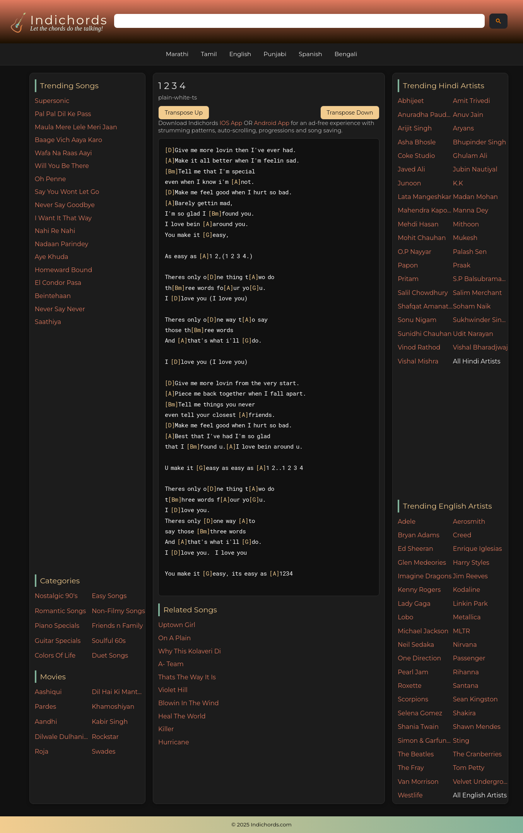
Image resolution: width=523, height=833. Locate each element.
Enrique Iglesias (477, 548)
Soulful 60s (109, 640)
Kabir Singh (110, 721)
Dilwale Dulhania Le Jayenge (61, 736)
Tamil (209, 54)
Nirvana (465, 644)
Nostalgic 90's (56, 596)
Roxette (409, 685)
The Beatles (416, 754)
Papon (408, 265)
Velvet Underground (480, 781)
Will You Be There (62, 166)
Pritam (408, 279)
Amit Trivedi (471, 101)
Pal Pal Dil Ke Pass (63, 114)
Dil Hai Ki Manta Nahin (118, 692)
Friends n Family (117, 625)
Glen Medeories (422, 562)
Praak (461, 265)
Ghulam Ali (470, 155)
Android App (271, 123)
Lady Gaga (414, 603)
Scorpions (413, 699)
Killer (166, 729)
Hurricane (173, 742)
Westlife (410, 795)
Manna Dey (470, 210)
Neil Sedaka (416, 644)
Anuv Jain (468, 114)
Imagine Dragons (424, 576)
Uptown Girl (176, 625)
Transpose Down (350, 112)
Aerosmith (469, 521)
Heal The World (182, 716)
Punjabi (274, 54)
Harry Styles (471, 562)
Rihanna (466, 672)
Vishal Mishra (418, 361)
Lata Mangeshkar (424, 197)
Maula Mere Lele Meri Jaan (76, 127)
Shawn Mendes (477, 726)
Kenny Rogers (419, 589)
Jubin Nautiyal (475, 169)
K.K (458, 183)
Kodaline (466, 589)
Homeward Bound (63, 270)
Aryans (463, 128)
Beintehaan (53, 296)
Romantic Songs (60, 611)
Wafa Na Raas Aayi (63, 153)
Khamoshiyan (113, 706)
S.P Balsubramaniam (480, 279)
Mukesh (465, 238)
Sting (461, 740)
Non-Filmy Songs (118, 611)
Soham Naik (472, 306)
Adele (406, 521)
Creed (462, 535)
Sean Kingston (475, 699)
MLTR (461, 631)
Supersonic (52, 101)
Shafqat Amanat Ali (425, 306)
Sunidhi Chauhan (424, 334)
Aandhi (46, 721)
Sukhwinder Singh (480, 320)
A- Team (171, 664)
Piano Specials (57, 625)
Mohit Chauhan (422, 238)
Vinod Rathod (419, 347)
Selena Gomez (420, 713)
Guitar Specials (58, 640)
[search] (299, 21)
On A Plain (174, 638)
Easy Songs (109, 596)
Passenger (469, 658)
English (240, 54)
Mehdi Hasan (418, 224)
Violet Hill (173, 690)
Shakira (464, 713)
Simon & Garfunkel (425, 740)
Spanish (310, 54)
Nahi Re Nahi (55, 231)
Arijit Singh (415, 128)
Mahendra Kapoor (425, 210)
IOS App (231, 123)
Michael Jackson (423, 631)
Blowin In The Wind (188, 703)
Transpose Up (184, 112)
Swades (103, 751)
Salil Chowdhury (423, 293)
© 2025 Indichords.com (261, 824)
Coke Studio (416, 155)
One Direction (419, 658)
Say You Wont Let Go (67, 191)
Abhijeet (411, 101)
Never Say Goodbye (65, 205)
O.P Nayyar (414, 251)
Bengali (346, 54)
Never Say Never (60, 309)
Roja (41, 751)
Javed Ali (411, 169)
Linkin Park (470, 603)
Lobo (405, 617)
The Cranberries (477, 754)
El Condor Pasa (58, 282)
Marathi (177, 54)
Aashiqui (48, 692)
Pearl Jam (413, 672)
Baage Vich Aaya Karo (68, 140)
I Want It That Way (63, 218)
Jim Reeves (470, 576)
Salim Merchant (477, 293)
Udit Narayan (473, 334)
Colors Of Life (55, 655)
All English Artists (480, 795)
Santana (466, 685)
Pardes (45, 706)
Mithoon (466, 224)
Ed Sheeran (415, 548)
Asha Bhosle (417, 142)
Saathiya (48, 322)
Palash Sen (470, 251)
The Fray (411, 767)
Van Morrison (418, 781)
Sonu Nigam (417, 320)
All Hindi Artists (477, 361)
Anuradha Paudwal (425, 114)
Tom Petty (468, 767)
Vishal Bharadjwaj (480, 347)
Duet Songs (110, 655)
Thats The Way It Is (187, 677)
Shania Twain (418, 726)
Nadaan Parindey (61, 244)
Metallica (467, 617)
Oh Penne (50, 179)
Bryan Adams (418, 535)
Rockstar (105, 736)
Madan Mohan (475, 197)
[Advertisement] (90, 451)
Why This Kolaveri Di (189, 651)
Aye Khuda (51, 257)
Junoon (409, 183)
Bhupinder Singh (479, 142)
